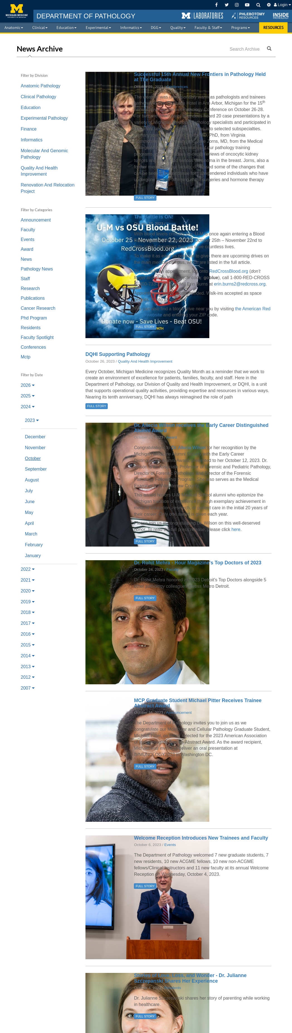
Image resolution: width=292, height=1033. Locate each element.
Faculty (28, 229)
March (31, 534)
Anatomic (13, 27)
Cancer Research (38, 308)
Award (27, 249)
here (236, 529)
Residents (31, 327)
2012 (28, 677)
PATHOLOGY (85, 16)
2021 (28, 580)
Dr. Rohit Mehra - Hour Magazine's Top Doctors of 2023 (197, 562)
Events (28, 239)
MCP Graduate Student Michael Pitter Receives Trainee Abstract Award (197, 703)
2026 (28, 385)
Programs (240, 27)
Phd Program (34, 318)
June (30, 501)
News (26, 259)
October (33, 458)
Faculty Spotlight (37, 337)
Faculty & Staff (208, 27)
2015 (28, 645)
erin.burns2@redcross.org (240, 284)
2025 (28, 395)
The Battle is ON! (153, 217)
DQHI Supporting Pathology (117, 354)
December (35, 436)
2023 (32, 420)
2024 (28, 406)
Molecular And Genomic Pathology (44, 153)
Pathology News (37, 269)
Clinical (40, 27)
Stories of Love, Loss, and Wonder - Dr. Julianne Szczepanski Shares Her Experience (190, 978)
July (29, 490)
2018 (28, 612)
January (33, 555)
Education (67, 27)
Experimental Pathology (44, 118)
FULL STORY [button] (145, 197)
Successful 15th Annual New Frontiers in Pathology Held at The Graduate (200, 77)
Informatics (131, 27)
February (34, 544)
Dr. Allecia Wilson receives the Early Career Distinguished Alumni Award (201, 427)
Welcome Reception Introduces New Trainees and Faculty (201, 838)
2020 (28, 591)
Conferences (33, 347)
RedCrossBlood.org (228, 271)
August (32, 480)
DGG (156, 27)
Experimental (98, 27)
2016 (28, 634)
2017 (28, 623)
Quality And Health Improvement (39, 171)
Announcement (36, 220)
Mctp (26, 357)
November (35, 447)
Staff (25, 278)
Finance (29, 129)
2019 (28, 601)
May (29, 512)
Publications (33, 298)
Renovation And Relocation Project (48, 188)
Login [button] (282, 5)
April (29, 523)
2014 (28, 655)
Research (30, 288)
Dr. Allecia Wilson (188, 447)
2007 (28, 688)
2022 (28, 569)
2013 (28, 666)
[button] (202, 16)
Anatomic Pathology (40, 85)
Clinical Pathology (38, 96)
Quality (178, 27)
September (36, 469)
